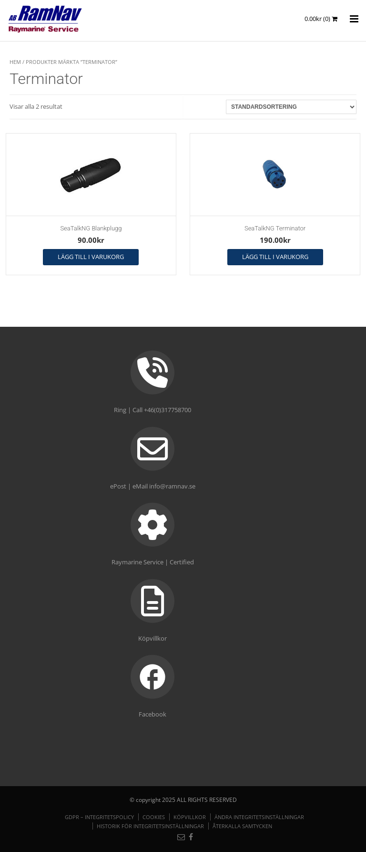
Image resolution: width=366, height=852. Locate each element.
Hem (15, 61)
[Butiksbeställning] (291, 107)
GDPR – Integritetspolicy (99, 817)
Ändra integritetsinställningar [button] (259, 817)
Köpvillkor (189, 817)
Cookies (153, 817)
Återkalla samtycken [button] (242, 826)
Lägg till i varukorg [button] (91, 256)
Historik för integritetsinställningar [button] (150, 826)
